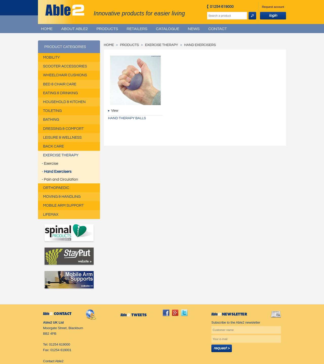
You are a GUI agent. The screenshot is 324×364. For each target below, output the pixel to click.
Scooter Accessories (65, 66)
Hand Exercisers (58, 172)
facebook (166, 312)
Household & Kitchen (64, 102)
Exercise (51, 163)
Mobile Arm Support (63, 205)
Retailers (137, 29)
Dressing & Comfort (63, 129)
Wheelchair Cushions (65, 75)
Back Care (53, 146)
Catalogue (167, 29)
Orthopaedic (56, 188)
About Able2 (74, 29)
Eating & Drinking (60, 93)
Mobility (51, 57)
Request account (273, 6)
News (194, 29)
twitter (184, 312)
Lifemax (50, 214)
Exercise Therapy (60, 155)
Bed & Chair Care (59, 84)
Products (107, 29)
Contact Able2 (53, 361)
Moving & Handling (61, 197)
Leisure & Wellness (62, 137)
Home (47, 29)
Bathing (51, 120)
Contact (217, 29)
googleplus (175, 312)
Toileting (52, 111)
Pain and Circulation (61, 179)
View (114, 110)
